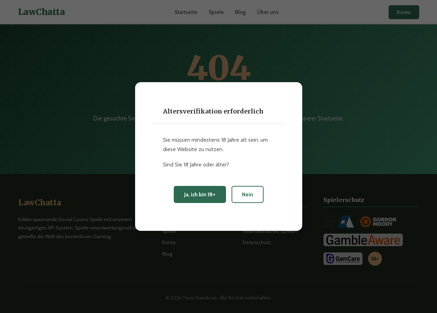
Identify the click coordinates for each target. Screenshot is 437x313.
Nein (247, 194)
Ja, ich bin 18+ (200, 194)
